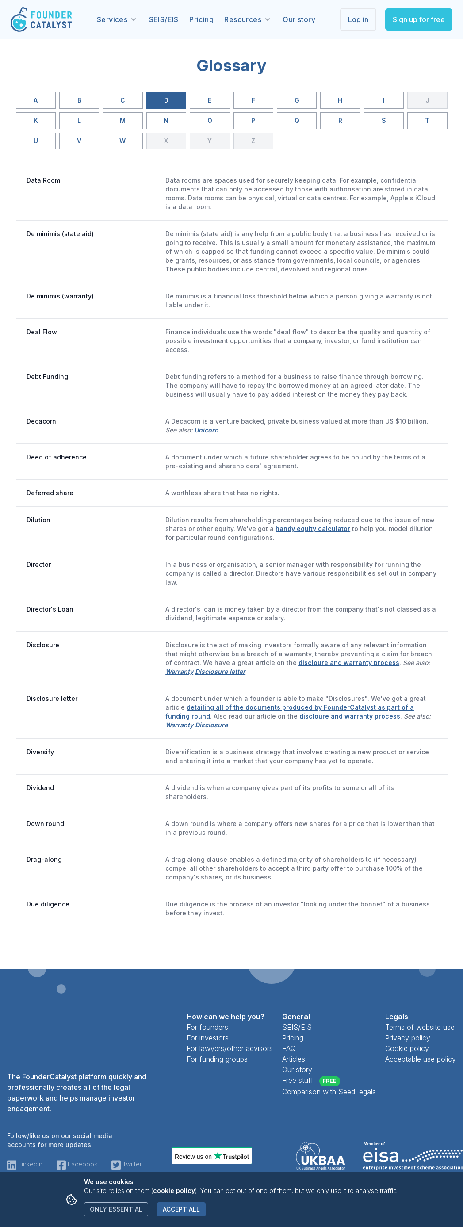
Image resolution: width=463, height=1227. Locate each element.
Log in (358, 19)
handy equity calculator (313, 528)
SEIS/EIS (164, 19)
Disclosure (211, 725)
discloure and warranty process (348, 662)
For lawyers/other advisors (230, 1048)
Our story (299, 19)
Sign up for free (419, 19)
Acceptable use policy (420, 1059)
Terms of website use (420, 1027)
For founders (207, 1027)
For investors (208, 1037)
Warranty (179, 671)
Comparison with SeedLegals (329, 1091)
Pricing (201, 19)
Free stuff (311, 1081)
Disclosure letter (220, 671)
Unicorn (206, 430)
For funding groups (217, 1059)
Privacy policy (407, 1037)
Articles (293, 1059)
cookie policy (174, 1190)
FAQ (289, 1048)
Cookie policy (407, 1048)
